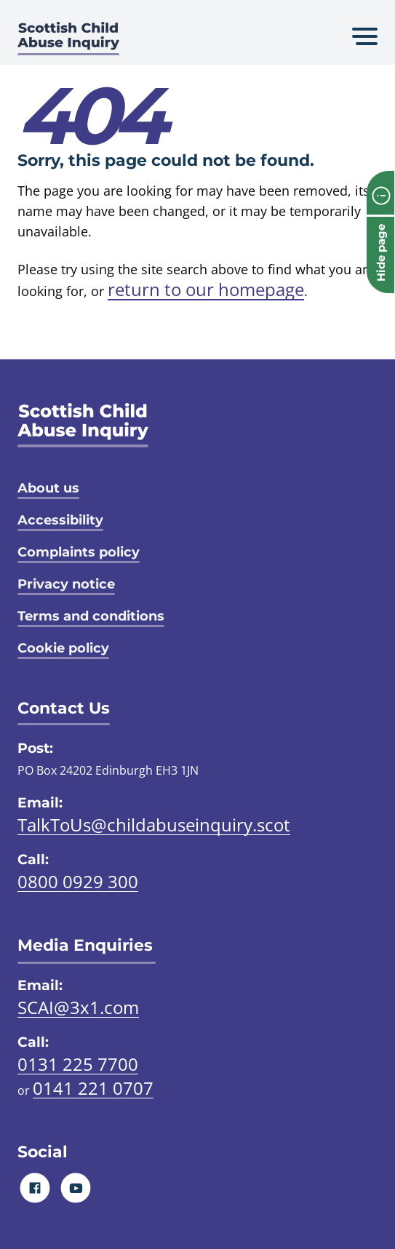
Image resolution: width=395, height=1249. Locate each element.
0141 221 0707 (93, 1088)
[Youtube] (76, 1187)
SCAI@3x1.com (78, 1007)
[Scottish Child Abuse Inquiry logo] (68, 39)
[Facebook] (35, 1187)
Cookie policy (63, 648)
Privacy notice (66, 584)
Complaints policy (78, 552)
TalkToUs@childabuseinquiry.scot (153, 825)
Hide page (381, 253)
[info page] (380, 193)
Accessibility (60, 520)
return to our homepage (206, 289)
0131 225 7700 (77, 1064)
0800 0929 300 (77, 881)
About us (48, 488)
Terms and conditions (90, 616)
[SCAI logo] (82, 425)
